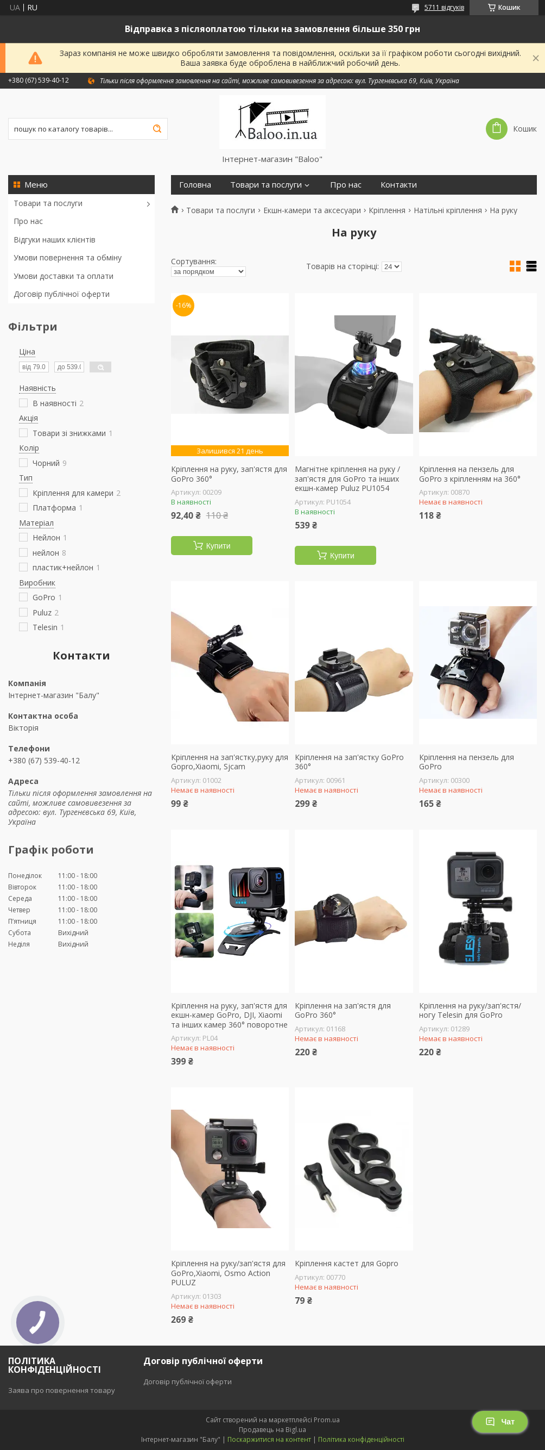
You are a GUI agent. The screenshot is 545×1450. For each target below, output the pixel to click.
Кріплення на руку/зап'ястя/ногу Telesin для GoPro (470, 1010)
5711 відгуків (444, 7)
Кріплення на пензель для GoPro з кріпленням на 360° (470, 473)
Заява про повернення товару (61, 1390)
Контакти (399, 185)
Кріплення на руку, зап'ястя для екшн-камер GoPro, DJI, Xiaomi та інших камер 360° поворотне (229, 1015)
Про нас (28, 221)
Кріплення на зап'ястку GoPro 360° (349, 761)
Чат (500, 1422)
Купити (218, 546)
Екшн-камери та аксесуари (312, 210)
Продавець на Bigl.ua (272, 1429)
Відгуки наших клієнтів (55, 239)
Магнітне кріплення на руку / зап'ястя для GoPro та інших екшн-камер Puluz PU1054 (347, 478)
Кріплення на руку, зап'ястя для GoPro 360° (229, 473)
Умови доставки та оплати (63, 276)
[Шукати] (157, 129)
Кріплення (387, 210)
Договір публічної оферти (62, 294)
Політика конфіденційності (361, 1439)
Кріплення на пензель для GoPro (466, 761)
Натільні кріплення (448, 210)
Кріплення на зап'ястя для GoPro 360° (343, 1010)
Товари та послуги (48, 203)
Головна (195, 185)
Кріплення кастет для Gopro (346, 1263)
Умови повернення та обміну (68, 257)
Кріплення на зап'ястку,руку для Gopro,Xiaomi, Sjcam (229, 761)
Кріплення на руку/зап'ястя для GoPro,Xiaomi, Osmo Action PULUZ (228, 1273)
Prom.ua (327, 1419)
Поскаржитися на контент (269, 1439)
